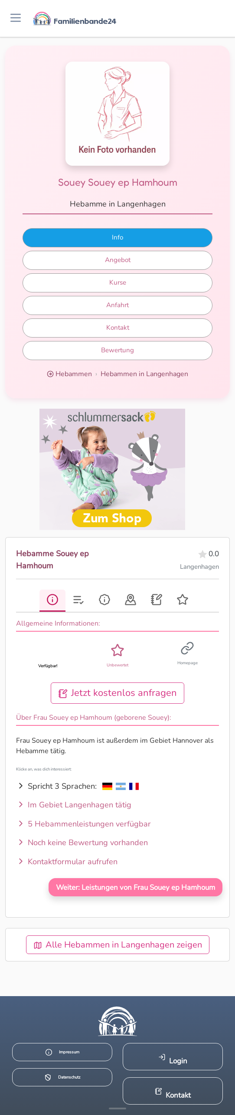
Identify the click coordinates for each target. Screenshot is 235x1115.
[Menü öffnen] (15, 18)
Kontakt (117, 327)
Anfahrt (117, 305)
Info (117, 237)
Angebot (118, 260)
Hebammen (73, 374)
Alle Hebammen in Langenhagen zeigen (117, 945)
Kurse (117, 282)
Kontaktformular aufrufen (67, 861)
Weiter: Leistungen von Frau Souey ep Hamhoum (135, 887)
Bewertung (117, 350)
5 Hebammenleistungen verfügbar (83, 824)
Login (172, 1059)
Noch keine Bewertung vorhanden (82, 842)
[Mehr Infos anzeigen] (117, 1108)
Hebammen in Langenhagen (144, 374)
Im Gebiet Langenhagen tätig (73, 805)
